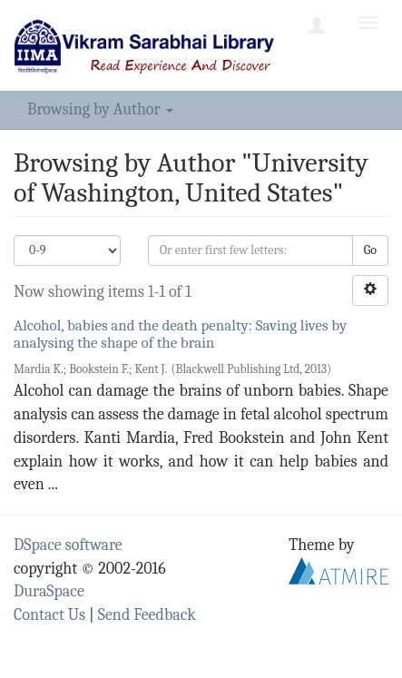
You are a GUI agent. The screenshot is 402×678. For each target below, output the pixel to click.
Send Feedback (147, 614)
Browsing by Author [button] (100, 109)
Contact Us (49, 614)
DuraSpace (49, 591)
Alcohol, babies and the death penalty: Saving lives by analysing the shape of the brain (180, 334)
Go (370, 250)
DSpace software (68, 545)
